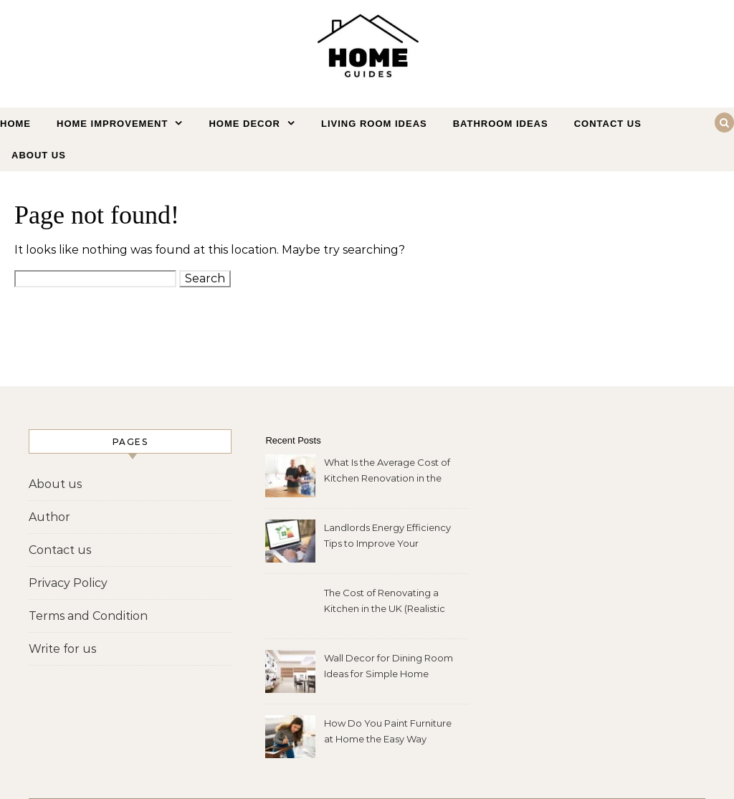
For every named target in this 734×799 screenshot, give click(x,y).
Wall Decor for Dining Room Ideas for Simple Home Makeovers (388, 667)
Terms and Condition (88, 616)
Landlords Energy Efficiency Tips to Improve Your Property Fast (387, 537)
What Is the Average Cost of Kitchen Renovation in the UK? (387, 471)
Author (49, 517)
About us (38, 155)
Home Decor (244, 123)
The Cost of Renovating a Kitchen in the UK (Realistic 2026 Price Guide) (384, 602)
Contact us (608, 123)
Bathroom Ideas (500, 123)
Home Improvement (112, 123)
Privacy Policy (68, 583)
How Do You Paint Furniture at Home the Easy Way (388, 731)
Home (15, 123)
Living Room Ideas (374, 123)
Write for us (62, 649)
